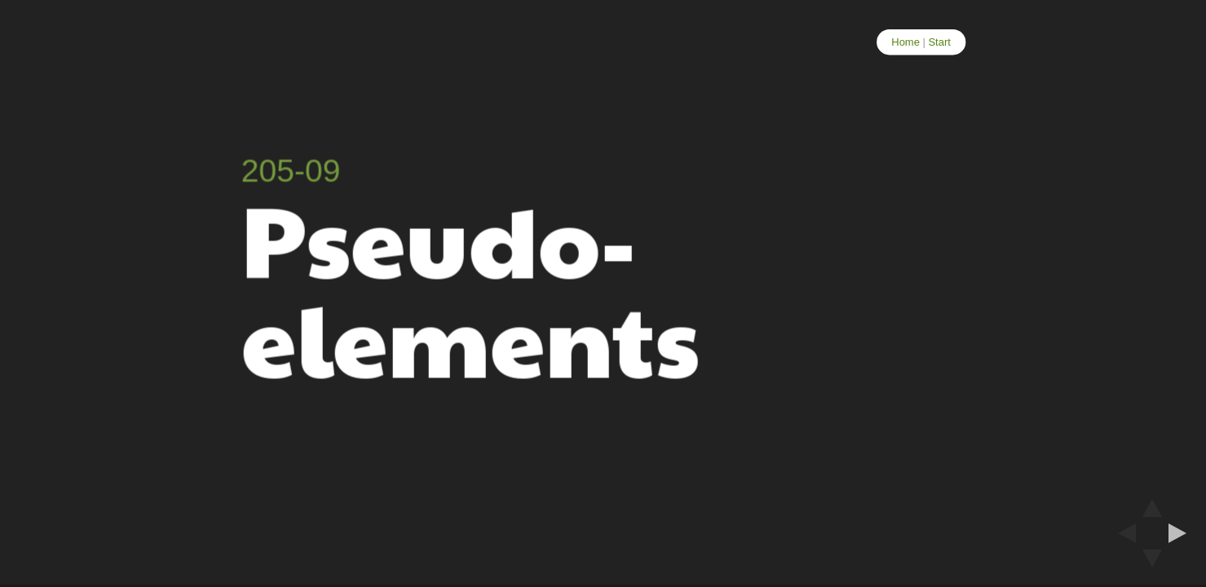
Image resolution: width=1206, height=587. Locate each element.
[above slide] (1152, 503)
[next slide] (1182, 533)
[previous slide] (1122, 533)
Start (939, 42)
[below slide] (1152, 563)
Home (905, 42)
